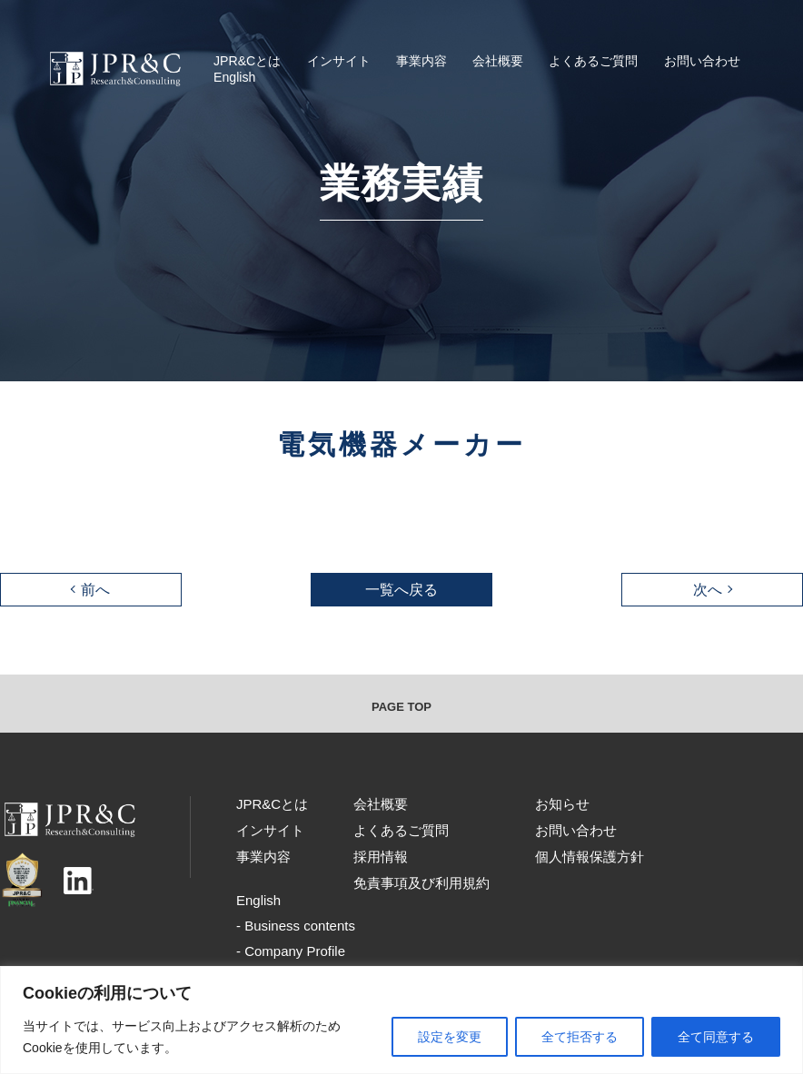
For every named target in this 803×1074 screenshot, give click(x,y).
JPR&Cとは (247, 61)
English (234, 77)
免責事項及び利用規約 (421, 883)
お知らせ (562, 804)
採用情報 (380, 856)
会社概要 (497, 61)
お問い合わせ (702, 61)
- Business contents (295, 925)
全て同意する (716, 1037)
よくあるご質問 (593, 61)
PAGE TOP (401, 707)
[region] (401, 1020)
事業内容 (421, 61)
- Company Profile (290, 951)
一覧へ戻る (401, 589)
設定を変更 (449, 1037)
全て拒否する (579, 1037)
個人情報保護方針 (589, 856)
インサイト (339, 61)
